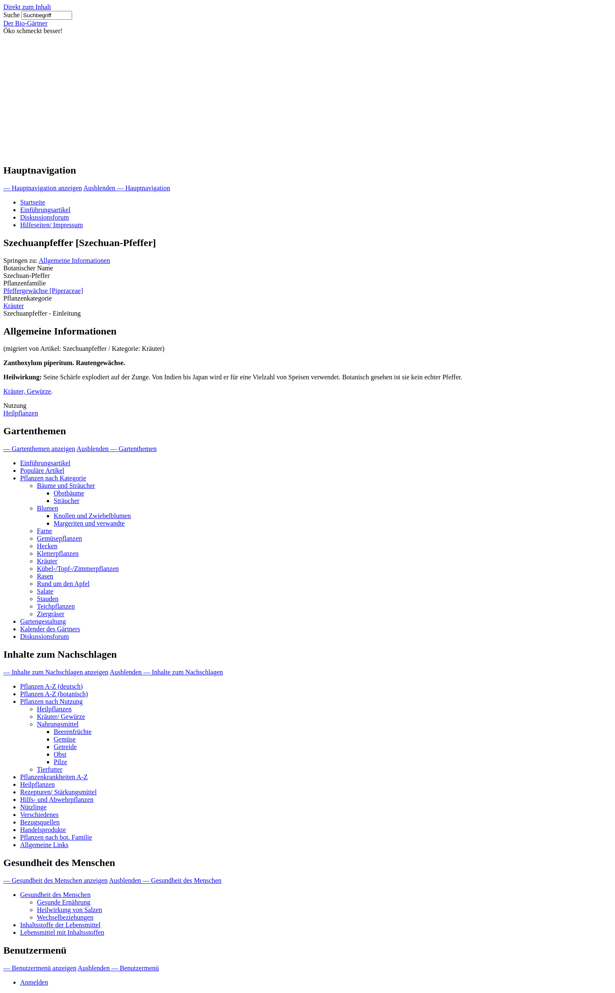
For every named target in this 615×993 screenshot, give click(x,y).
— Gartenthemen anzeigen (39, 448)
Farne (44, 530)
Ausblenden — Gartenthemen (117, 448)
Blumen (47, 508)
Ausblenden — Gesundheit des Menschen (165, 880)
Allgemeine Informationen (74, 260)
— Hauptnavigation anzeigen (42, 188)
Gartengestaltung (43, 621)
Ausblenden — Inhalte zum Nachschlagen (166, 672)
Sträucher (66, 500)
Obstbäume (69, 493)
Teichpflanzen (56, 606)
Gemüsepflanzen (59, 538)
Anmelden (34, 982)
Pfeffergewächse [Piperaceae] (43, 290)
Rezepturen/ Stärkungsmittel (58, 792)
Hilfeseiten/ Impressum (51, 224)
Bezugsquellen (40, 822)
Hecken (47, 546)
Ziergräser (50, 613)
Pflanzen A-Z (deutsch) (51, 686)
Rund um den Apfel (63, 583)
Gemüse (64, 739)
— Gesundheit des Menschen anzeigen (55, 880)
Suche (11, 14)
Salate (45, 591)
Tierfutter (49, 769)
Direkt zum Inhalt (27, 6)
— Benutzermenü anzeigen (39, 968)
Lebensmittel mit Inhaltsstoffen (62, 932)
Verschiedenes (39, 814)
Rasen (45, 576)
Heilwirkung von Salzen (69, 909)
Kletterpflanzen (58, 553)
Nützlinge (33, 807)
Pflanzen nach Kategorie (53, 478)
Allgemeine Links (44, 844)
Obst (60, 754)
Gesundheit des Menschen (55, 894)
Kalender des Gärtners (50, 629)
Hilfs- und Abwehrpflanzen (56, 799)
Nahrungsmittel (58, 724)
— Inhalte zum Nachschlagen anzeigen (56, 672)
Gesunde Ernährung (64, 902)
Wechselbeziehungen (65, 917)
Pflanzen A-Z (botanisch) (54, 693)
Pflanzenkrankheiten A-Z (54, 776)
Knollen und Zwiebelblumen (92, 515)
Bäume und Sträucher (66, 485)
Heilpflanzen (20, 413)
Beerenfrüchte (73, 731)
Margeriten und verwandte (89, 523)
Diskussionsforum (44, 217)
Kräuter (13, 305)
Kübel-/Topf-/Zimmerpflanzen (78, 568)
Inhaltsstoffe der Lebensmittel (60, 924)
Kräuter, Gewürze (27, 391)
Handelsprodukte (43, 829)
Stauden (48, 598)
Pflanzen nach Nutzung (51, 701)
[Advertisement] (307, 97)
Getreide (65, 746)
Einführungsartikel (45, 209)
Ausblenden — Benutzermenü (118, 968)
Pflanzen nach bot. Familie (56, 837)
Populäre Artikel (42, 470)
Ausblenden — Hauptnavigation (126, 188)
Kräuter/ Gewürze (61, 716)
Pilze (60, 761)
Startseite (32, 202)
